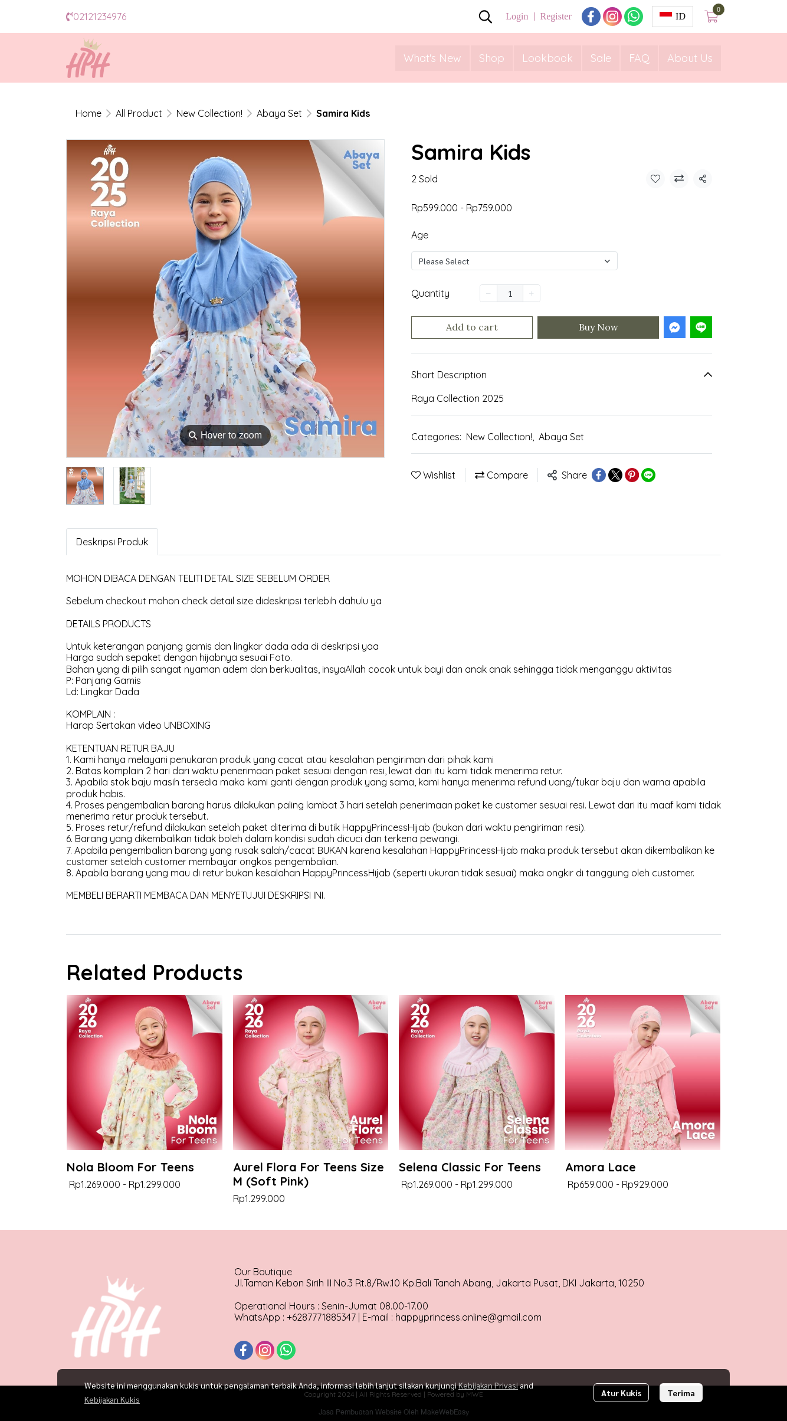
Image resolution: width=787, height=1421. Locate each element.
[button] (486, 16)
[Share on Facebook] (599, 475)
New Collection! (209, 113)
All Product (139, 113)
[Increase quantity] (531, 293)
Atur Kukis (621, 1392)
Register (555, 16)
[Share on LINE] (648, 475)
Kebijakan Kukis (112, 1399)
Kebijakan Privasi (488, 1385)
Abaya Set (279, 113)
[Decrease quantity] (488, 293)
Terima (681, 1392)
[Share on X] (615, 475)
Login (517, 16)
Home (88, 113)
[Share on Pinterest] (632, 475)
